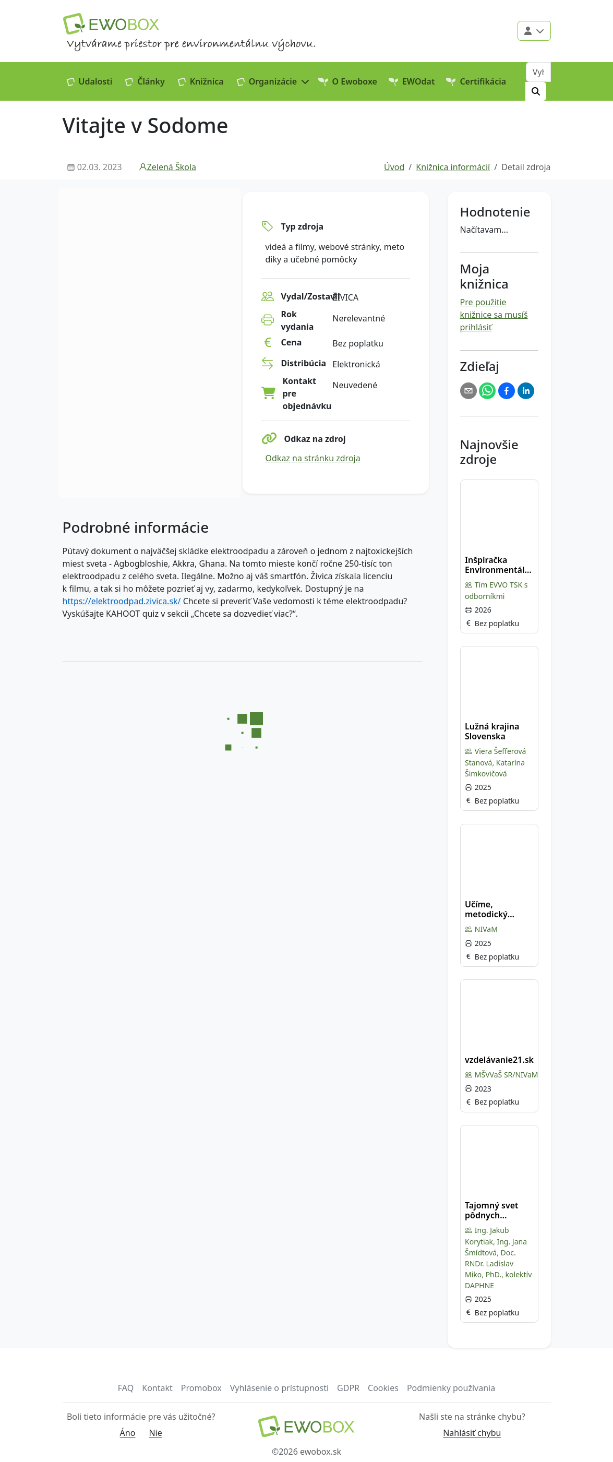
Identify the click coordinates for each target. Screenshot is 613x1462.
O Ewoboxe (347, 81)
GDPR (348, 1388)
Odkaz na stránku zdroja (313, 458)
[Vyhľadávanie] (538, 72)
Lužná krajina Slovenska (492, 731)
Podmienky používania (451, 1388)
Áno (128, 1433)
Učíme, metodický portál (486, 909)
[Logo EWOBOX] (111, 24)
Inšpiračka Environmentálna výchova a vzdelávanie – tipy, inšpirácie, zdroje (500, 565)
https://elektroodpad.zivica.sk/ (122, 601)
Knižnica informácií (453, 167)
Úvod (394, 167)
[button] (274, 81)
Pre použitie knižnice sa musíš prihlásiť (494, 314)
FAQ (126, 1388)
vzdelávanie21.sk (499, 1060)
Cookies (383, 1388)
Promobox (201, 1388)
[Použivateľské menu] (534, 31)
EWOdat (412, 81)
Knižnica (201, 81)
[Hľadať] (535, 91)
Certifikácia (476, 81)
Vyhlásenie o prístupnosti (279, 1388)
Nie (155, 1433)
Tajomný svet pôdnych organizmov (492, 1210)
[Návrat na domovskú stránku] (306, 1426)
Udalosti (90, 81)
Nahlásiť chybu (472, 1433)
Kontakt (157, 1388)
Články (145, 81)
